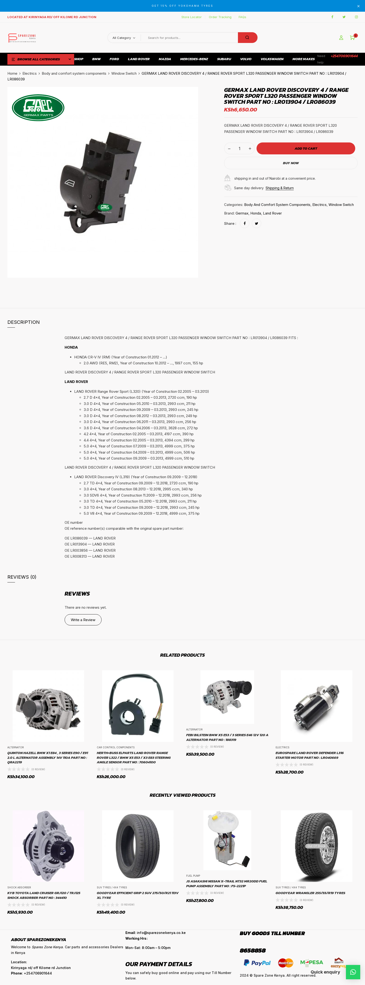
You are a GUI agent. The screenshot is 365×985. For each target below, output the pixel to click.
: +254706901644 (31, 973)
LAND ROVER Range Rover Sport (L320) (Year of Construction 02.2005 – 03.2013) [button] (141, 391)
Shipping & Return (280, 188)
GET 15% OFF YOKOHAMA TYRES (182, 5)
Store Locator (191, 17)
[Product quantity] (239, 148)
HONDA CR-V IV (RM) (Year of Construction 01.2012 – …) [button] (120, 357)
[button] (352, 38)
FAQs (242, 17)
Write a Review (83, 620)
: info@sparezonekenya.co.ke (155, 933)
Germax (242, 213)
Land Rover (272, 213)
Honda (255, 213)
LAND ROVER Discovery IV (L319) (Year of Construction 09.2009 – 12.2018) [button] (135, 477)
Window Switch (124, 73)
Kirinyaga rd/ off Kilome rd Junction (41, 968)
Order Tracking (220, 17)
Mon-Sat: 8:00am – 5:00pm (147, 948)
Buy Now (291, 163)
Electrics (29, 73)
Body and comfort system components (74, 73)
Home (12, 73)
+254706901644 (344, 56)
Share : (230, 223)
